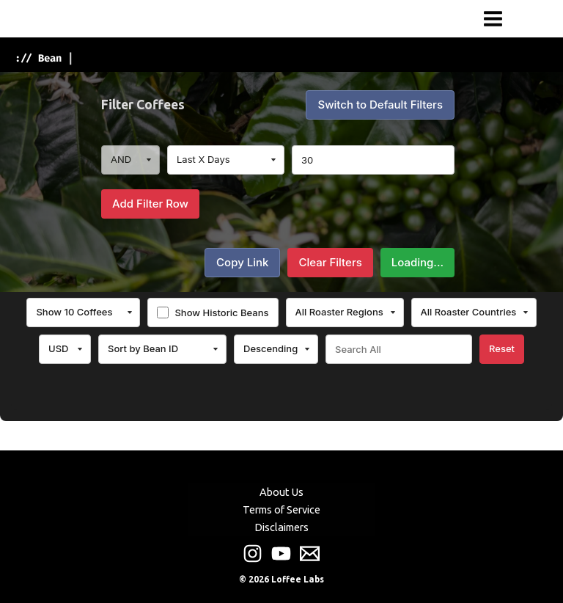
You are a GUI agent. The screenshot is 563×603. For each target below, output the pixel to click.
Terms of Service (281, 509)
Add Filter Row (150, 204)
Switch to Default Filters (380, 105)
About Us (281, 492)
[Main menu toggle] (493, 18)
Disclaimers (281, 527)
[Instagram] (252, 553)
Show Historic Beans (221, 312)
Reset (502, 348)
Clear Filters (329, 262)
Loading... (417, 262)
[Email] (310, 553)
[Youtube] (281, 553)
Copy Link (242, 262)
